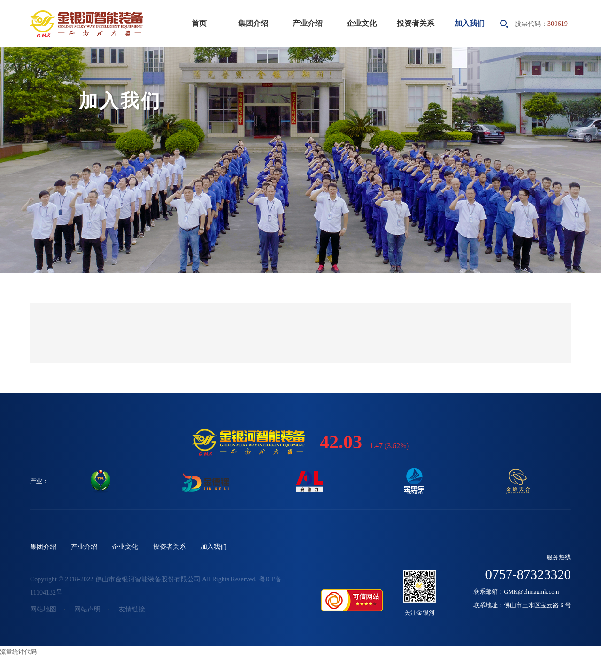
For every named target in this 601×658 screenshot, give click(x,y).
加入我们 (470, 23)
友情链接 (132, 609)
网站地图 (43, 609)
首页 (199, 23)
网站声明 (87, 609)
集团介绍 (253, 23)
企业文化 (362, 23)
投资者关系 (415, 23)
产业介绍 (308, 23)
